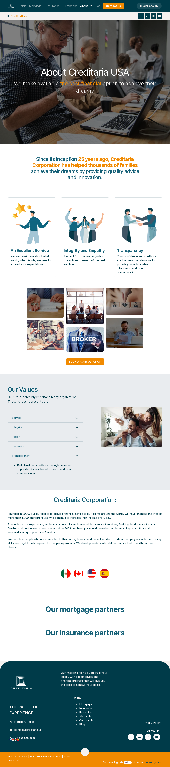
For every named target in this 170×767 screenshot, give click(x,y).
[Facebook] (141, 16)
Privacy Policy (152, 722)
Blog (82, 724)
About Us (85, 716)
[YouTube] (159, 16)
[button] (85, 752)
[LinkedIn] (147, 16)
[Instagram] (153, 16)
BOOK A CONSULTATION (85, 361)
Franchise (85, 712)
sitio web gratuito (152, 762)
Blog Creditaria (19, 16)
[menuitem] (23, 6)
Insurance (85, 708)
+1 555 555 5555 (25, 737)
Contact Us (86, 720)
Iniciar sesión (149, 6)
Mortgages (86, 704)
